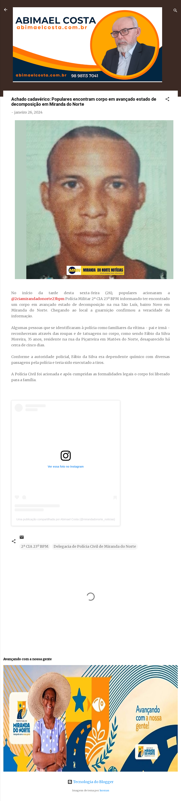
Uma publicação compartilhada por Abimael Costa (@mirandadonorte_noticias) (65, 519)
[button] (167, 100)
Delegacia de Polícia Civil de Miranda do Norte (95, 546)
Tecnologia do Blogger (90, 781)
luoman (104, 790)
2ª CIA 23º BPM (34, 546)
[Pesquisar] (175, 11)
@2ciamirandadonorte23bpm (37, 298)
